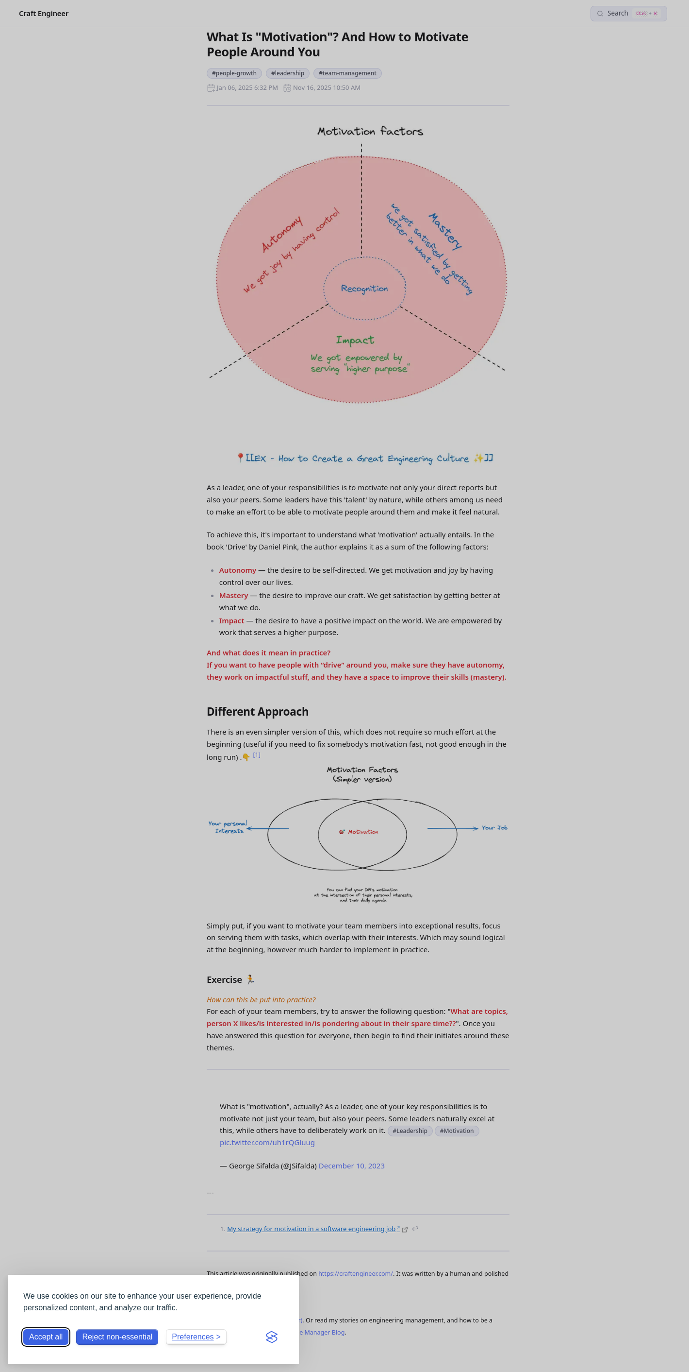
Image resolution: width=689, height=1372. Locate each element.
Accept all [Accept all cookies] (46, 1337)
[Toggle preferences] (196, 1337)
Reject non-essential (117, 1337)
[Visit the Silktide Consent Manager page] (271, 1337)
